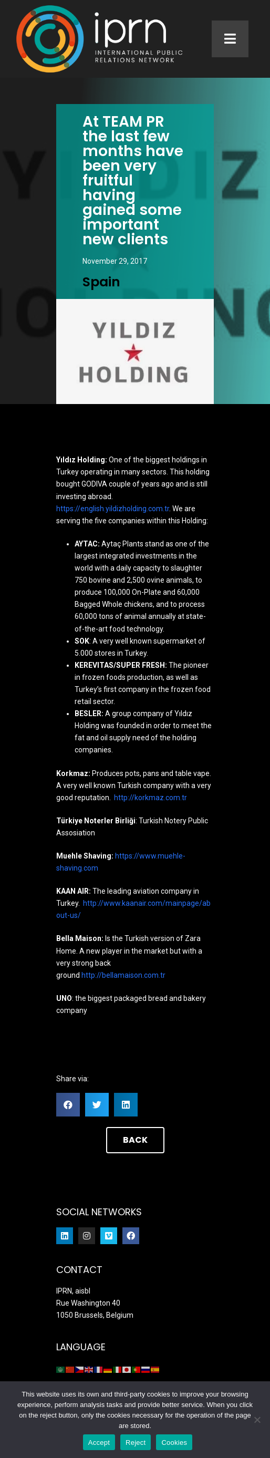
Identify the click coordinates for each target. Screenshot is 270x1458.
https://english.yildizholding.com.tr (112, 508)
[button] (68, 1104)
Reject (136, 1442)
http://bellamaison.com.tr (123, 975)
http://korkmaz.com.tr (150, 797)
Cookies (174, 1442)
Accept (99, 1442)
